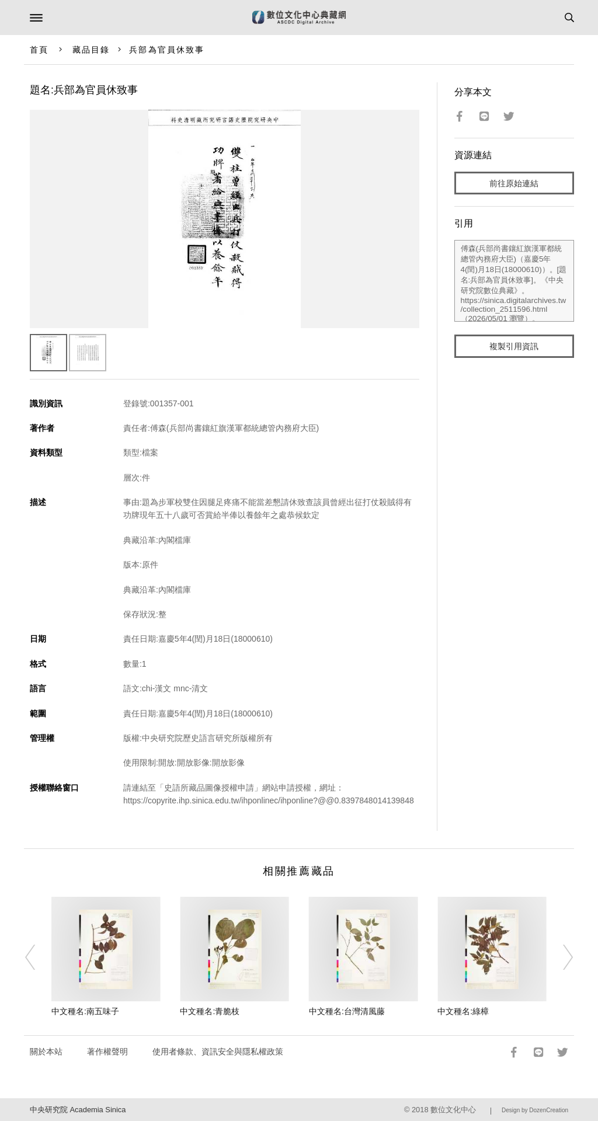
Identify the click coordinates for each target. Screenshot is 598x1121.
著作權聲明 (107, 1051)
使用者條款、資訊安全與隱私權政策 (217, 1051)
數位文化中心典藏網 (299, 18)
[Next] (560, 957)
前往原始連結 (513, 183)
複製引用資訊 (513, 346)
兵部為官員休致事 (166, 49)
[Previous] (38, 957)
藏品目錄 (91, 49)
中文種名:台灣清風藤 (347, 1011)
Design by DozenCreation (535, 1110)
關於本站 (46, 1051)
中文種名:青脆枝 (209, 1011)
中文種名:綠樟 (463, 1011)
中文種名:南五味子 (85, 1011)
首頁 (39, 49)
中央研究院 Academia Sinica (78, 1109)
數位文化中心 (453, 1109)
